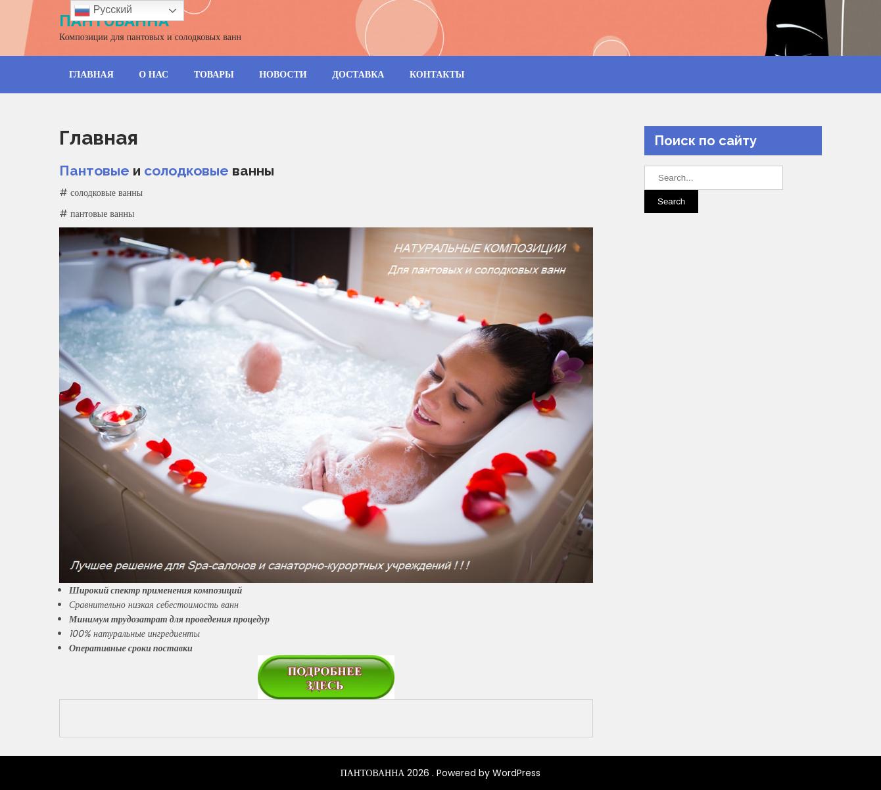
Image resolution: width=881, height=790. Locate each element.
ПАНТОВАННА (114, 21)
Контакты (437, 74)
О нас (153, 74)
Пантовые (94, 170)
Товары (214, 74)
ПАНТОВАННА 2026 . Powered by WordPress (441, 772)
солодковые (186, 170)
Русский (103, 10)
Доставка (358, 74)
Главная (91, 74)
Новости (283, 74)
